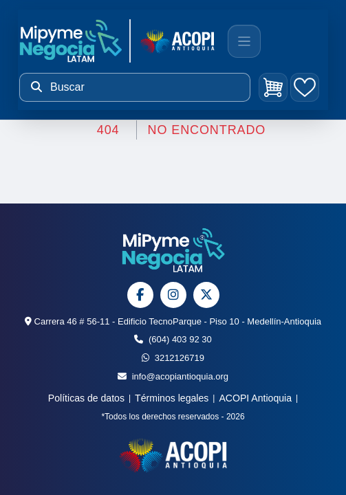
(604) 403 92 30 (172, 339)
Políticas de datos (86, 398)
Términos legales (171, 398)
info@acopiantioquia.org (173, 376)
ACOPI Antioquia (255, 398)
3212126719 (173, 358)
